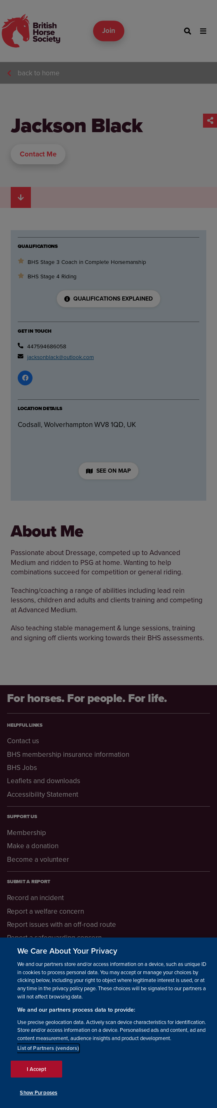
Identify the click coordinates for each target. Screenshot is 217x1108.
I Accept (36, 1069)
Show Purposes (38, 1092)
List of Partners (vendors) (48, 1048)
